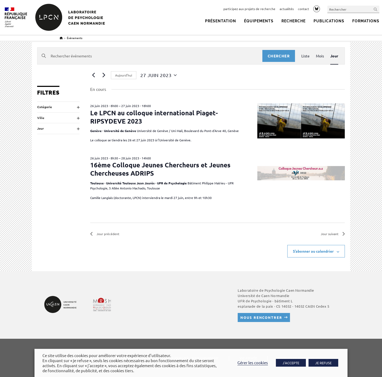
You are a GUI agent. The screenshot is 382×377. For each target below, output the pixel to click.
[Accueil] (61, 38)
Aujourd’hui (123, 75)
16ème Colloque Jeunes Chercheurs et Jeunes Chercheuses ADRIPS (160, 169)
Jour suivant (333, 234)
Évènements (74, 38)
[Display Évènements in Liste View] (305, 56)
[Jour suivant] (104, 75)
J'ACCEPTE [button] (291, 363)
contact (303, 9)
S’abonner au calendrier (313, 251)
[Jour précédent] (93, 75)
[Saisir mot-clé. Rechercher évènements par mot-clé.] (149, 56)
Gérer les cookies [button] (252, 362)
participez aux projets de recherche (249, 9)
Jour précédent (104, 234)
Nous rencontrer (261, 317)
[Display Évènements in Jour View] (334, 56)
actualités (287, 9)
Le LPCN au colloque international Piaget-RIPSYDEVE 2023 (154, 117)
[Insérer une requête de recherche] (353, 9)
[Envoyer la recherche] (375, 9)
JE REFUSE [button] (323, 363)
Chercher (279, 55)
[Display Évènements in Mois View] (320, 56)
